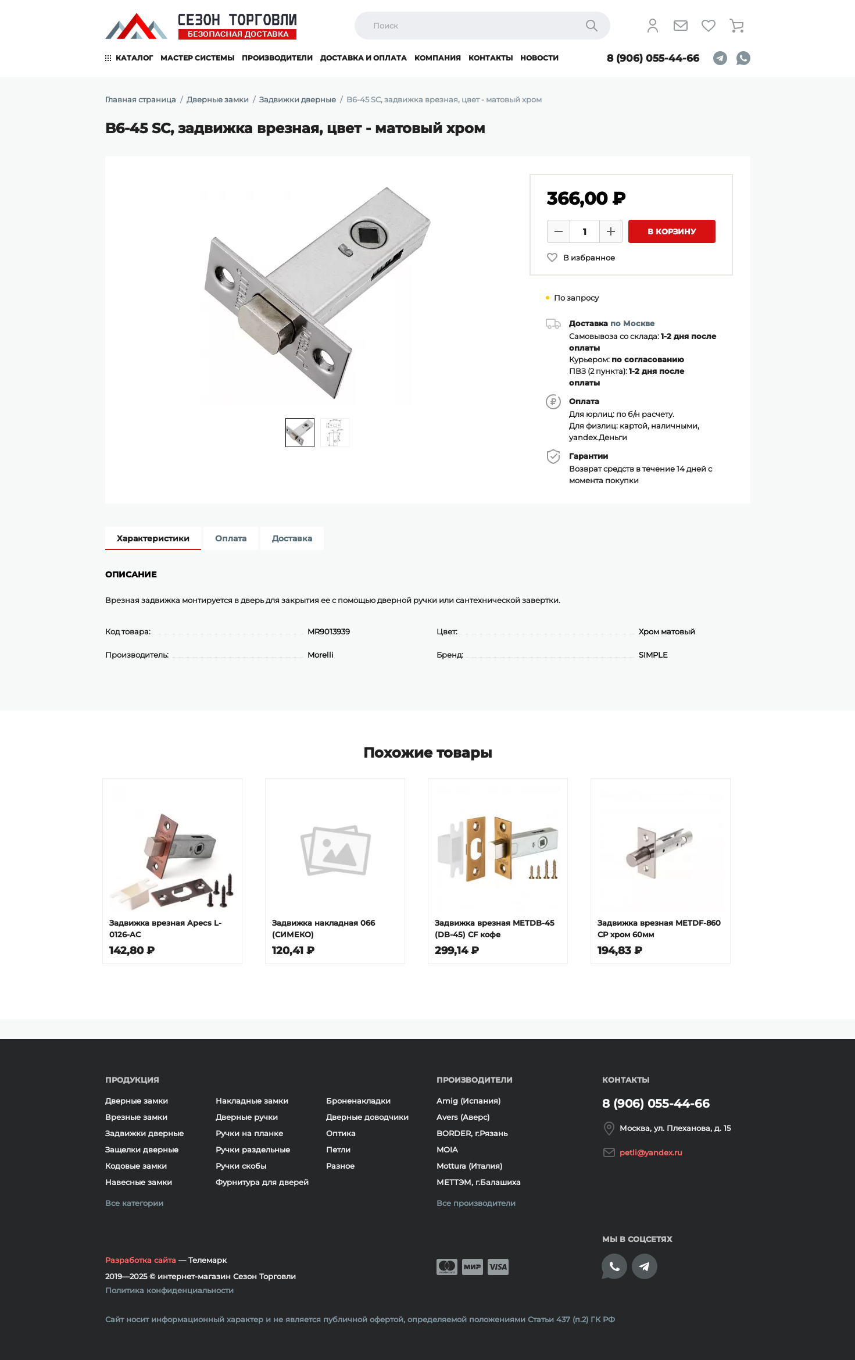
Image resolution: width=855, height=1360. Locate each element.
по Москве (632, 323)
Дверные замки (136, 1100)
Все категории (134, 1203)
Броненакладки (358, 1100)
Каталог (134, 57)
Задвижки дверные (144, 1133)
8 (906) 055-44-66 (653, 58)
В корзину (671, 231)
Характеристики (153, 538)
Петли (338, 1149)
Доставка (292, 538)
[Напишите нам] (681, 26)
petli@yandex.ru (651, 1152)
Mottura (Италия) (469, 1165)
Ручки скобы (241, 1165)
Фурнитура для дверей (262, 1182)
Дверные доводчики (367, 1117)
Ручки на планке (249, 1133)
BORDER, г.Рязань (472, 1133)
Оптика (341, 1133)
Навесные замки (138, 1182)
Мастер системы (197, 57)
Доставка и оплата (363, 57)
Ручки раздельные (253, 1149)
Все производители (476, 1203)
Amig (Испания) (468, 1100)
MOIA (447, 1149)
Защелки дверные (141, 1149)
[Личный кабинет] (653, 26)
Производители (277, 57)
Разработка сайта (140, 1260)
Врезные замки (136, 1117)
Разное (340, 1165)
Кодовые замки (136, 1165)
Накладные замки (252, 1100)
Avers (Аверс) (463, 1117)
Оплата (230, 538)
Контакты (490, 57)
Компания (437, 57)
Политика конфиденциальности (169, 1290)
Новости (539, 57)
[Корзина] (736, 26)
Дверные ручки (247, 1117)
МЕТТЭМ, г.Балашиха (479, 1182)
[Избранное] (708, 26)
